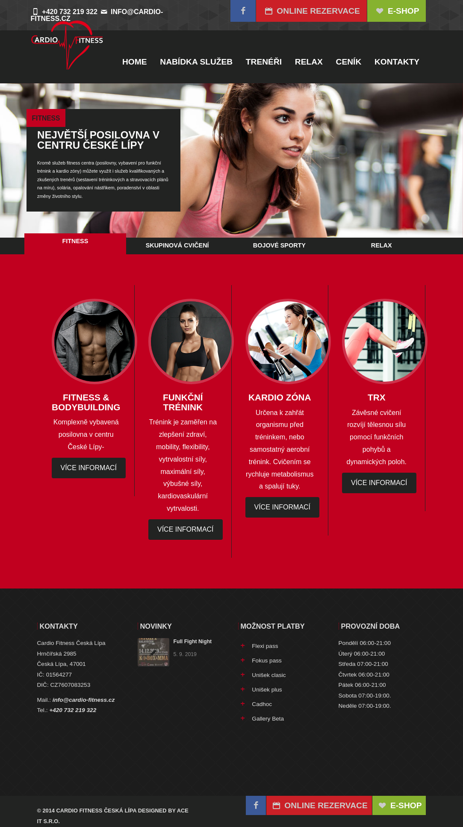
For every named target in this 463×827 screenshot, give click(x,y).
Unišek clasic (269, 675)
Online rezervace (311, 10)
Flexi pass (265, 646)
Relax (309, 61)
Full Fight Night (193, 642)
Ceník (349, 61)
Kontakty (397, 61)
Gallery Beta (268, 718)
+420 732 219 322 (72, 710)
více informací (89, 467)
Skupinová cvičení (177, 245)
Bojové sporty (279, 245)
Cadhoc (262, 704)
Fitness (75, 241)
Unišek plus (267, 689)
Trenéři (264, 61)
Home (134, 61)
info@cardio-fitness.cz (84, 700)
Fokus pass (267, 660)
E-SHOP (396, 10)
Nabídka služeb (196, 61)
